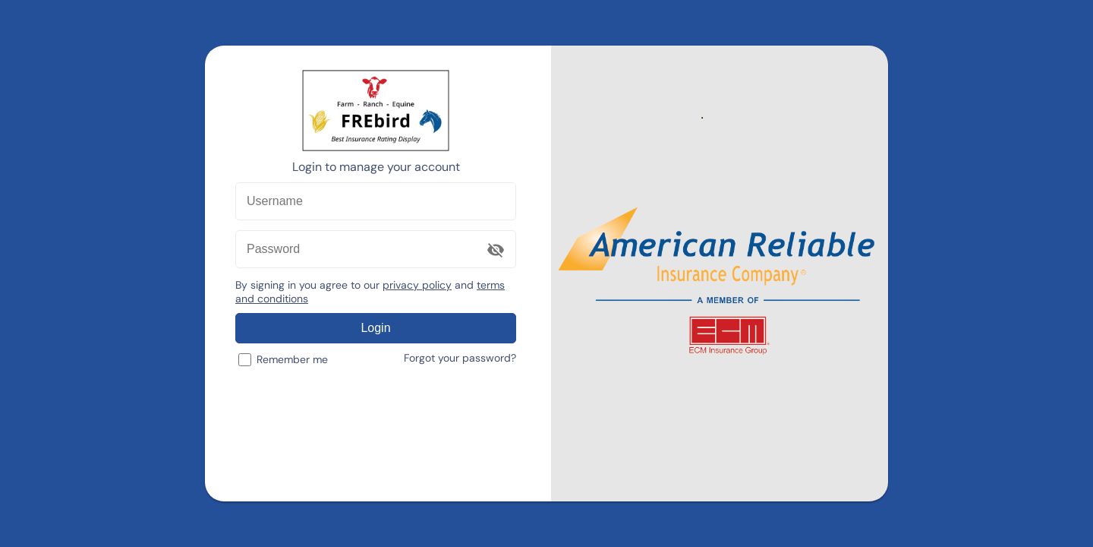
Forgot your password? (460, 358)
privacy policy (417, 285)
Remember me (283, 359)
